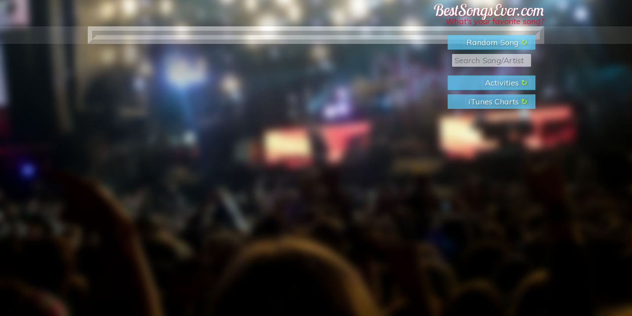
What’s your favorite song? (494, 21)
